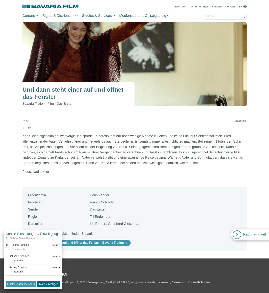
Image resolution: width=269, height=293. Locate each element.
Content (28, 16)
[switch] (15, 249)
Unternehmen (199, 6)
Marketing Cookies (16, 267)
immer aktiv (19, 249)
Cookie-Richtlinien (199, 282)
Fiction (25, 120)
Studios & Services (97, 16)
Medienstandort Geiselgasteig (142, 16)
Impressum (163, 282)
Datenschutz (179, 282)
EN (240, 6)
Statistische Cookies (17, 256)
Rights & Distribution (58, 16)
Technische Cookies (17, 245)
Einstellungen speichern (21, 284)
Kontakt (230, 6)
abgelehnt (18, 260)
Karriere (217, 6)
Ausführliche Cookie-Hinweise (20, 238)
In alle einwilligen (48, 284)
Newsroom (180, 6)
